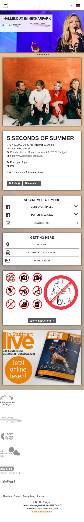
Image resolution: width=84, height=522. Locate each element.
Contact (17, 496)
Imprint (40, 496)
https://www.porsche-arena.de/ (26, 155)
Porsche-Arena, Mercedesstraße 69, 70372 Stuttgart (38, 152)
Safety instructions (42, 320)
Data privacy (29, 496)
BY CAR (42, 244)
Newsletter (42, 223)
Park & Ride (42, 260)
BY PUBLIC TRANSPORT (42, 252)
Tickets (14, 183)
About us (7, 496)
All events (31, 183)
